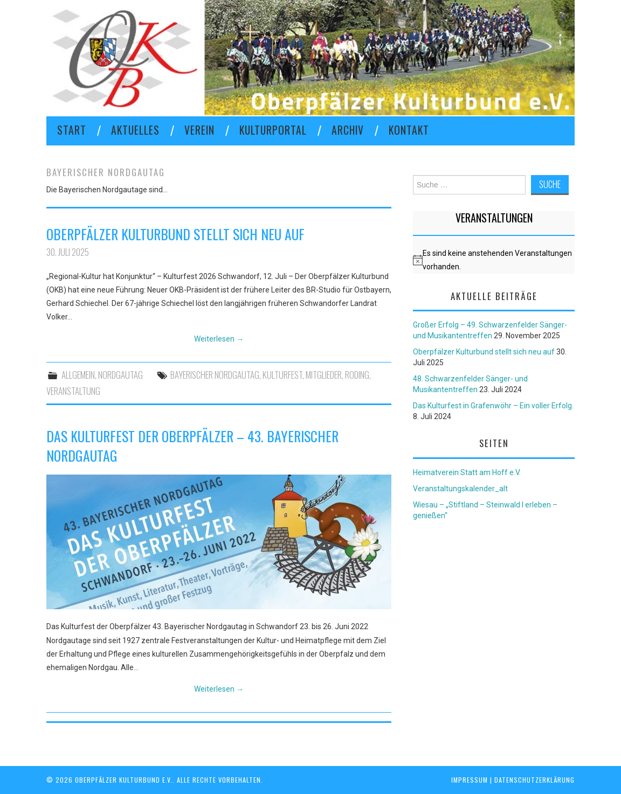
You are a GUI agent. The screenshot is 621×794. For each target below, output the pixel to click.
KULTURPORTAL (273, 130)
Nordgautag (120, 374)
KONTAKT (409, 130)
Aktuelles (135, 130)
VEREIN (199, 130)
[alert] (494, 260)
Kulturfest (282, 374)
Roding (357, 374)
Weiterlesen (219, 339)
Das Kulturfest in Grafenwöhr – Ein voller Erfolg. (493, 405)
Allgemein (78, 374)
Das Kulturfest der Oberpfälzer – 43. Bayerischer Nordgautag (192, 445)
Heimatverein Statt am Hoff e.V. (467, 472)
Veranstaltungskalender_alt (460, 488)
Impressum (469, 780)
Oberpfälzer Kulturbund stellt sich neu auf (175, 234)
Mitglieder (324, 374)
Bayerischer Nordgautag (214, 374)
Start (71, 130)
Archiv (348, 130)
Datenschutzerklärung (534, 780)
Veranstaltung (73, 391)
